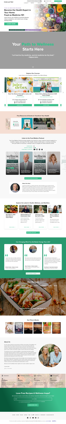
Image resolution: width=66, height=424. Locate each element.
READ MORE (12, 227)
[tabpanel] (33, 297)
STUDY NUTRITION (58, 1)
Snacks (30, 285)
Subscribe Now (33, 405)
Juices (49, 285)
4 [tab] (35, 314)
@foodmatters (6, 375)
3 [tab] (33, 314)
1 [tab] (30, 314)
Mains (10, 285)
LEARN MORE (11, 24)
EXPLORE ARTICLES (33, 232)
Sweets (24, 285)
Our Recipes (33, 282)
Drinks (55, 285)
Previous (7, 124)
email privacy (43, 401)
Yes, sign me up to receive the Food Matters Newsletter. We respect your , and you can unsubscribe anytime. (33, 402)
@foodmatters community (25, 375)
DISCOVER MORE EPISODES (33, 178)
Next (59, 124)
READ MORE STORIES (33, 273)
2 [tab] (32, 314)
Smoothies (43, 285)
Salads (36, 285)
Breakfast (16, 285)
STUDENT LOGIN (47, 1)
